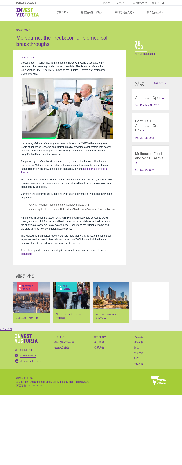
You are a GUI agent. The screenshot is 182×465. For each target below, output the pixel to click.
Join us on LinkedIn (146, 54)
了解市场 (61, 12)
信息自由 (139, 337)
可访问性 (139, 342)
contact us (26, 254)
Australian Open (148, 98)
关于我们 (121, 2)
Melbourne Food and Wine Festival (149, 156)
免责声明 (139, 353)
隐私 (136, 347)
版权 (136, 358)
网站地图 (139, 363)
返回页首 (6, 329)
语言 (154, 2)
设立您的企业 (154, 12)
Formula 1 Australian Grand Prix (149, 125)
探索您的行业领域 (91, 12)
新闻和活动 (138, 2)
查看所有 (160, 83)
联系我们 (107, 2)
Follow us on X (28, 355)
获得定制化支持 (123, 12)
